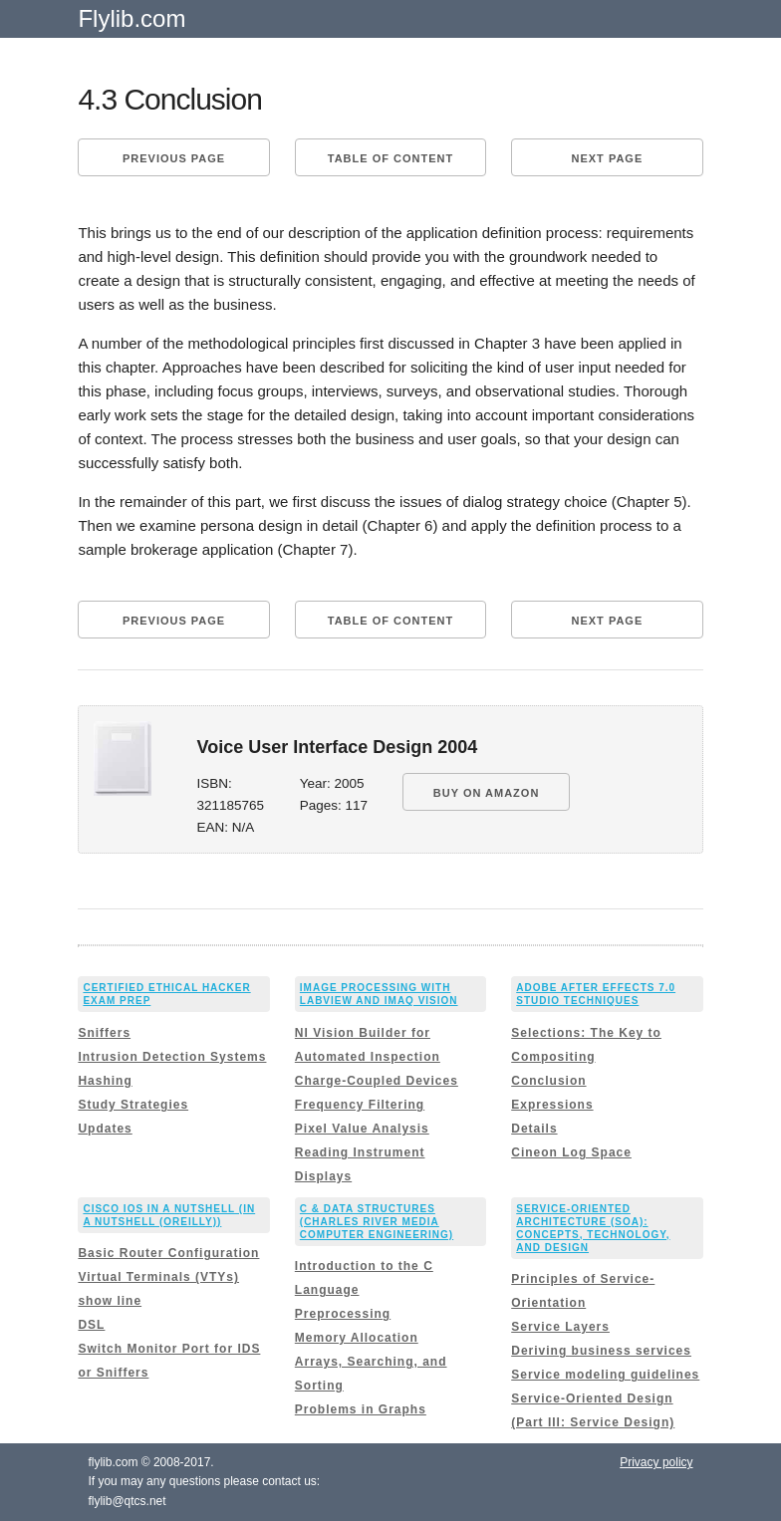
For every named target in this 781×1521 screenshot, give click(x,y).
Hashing (104, 1081)
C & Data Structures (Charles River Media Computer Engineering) (376, 1221)
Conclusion (548, 1081)
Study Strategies (133, 1105)
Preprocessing (342, 1314)
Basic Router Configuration (168, 1253)
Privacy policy (656, 1462)
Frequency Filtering (359, 1105)
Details (534, 1129)
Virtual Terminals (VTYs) (158, 1277)
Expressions (552, 1105)
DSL (91, 1325)
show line (109, 1301)
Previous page (174, 158)
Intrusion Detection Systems (172, 1057)
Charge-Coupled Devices (376, 1081)
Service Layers (560, 1327)
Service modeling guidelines (605, 1375)
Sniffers (104, 1033)
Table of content (390, 158)
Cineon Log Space (571, 1152)
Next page (608, 158)
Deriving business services (601, 1351)
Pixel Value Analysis (362, 1129)
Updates (104, 1129)
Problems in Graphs (360, 1409)
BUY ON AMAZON (486, 793)
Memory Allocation (356, 1338)
